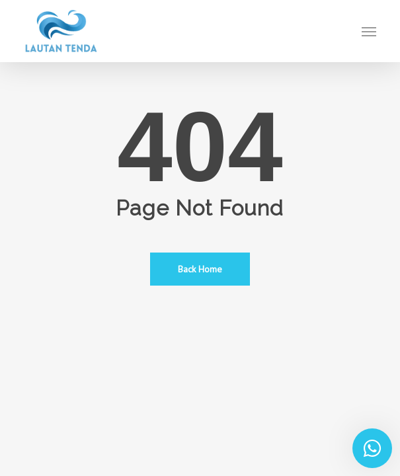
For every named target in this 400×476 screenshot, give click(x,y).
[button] (369, 31)
